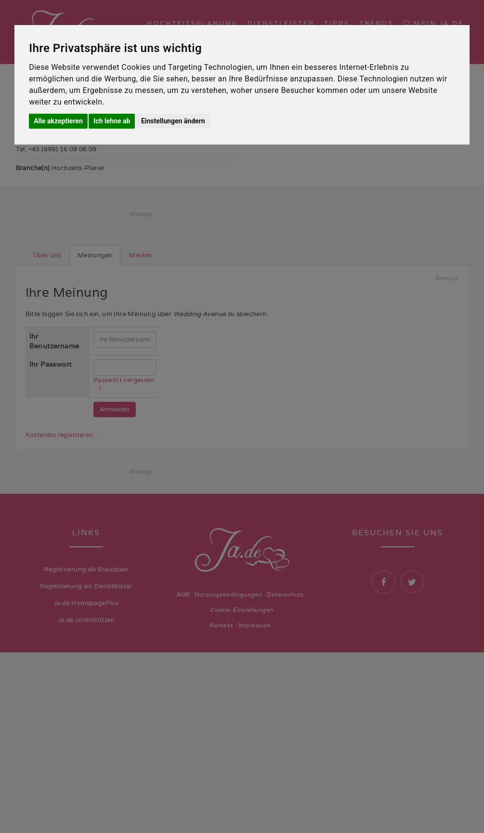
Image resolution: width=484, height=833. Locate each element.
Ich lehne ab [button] (111, 121)
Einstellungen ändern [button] (173, 121)
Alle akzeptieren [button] (58, 121)
